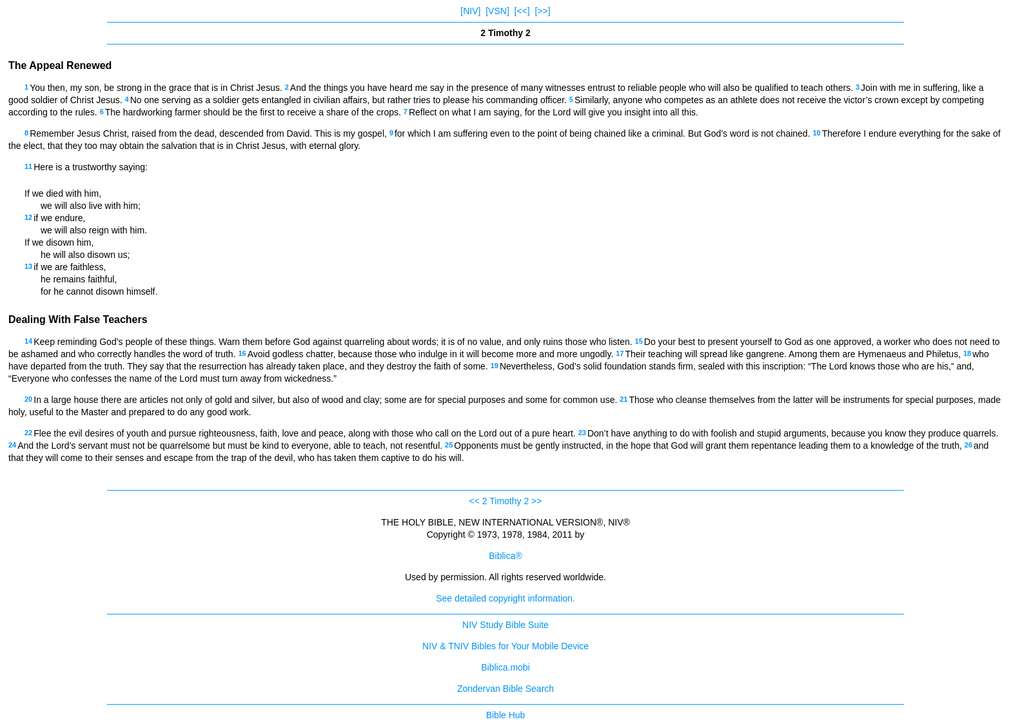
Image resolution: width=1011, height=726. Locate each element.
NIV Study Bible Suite (505, 625)
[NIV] (470, 11)
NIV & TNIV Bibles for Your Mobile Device (505, 646)
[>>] (543, 11)
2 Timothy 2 (505, 501)
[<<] (522, 11)
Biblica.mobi (505, 667)
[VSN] (497, 11)
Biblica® (505, 556)
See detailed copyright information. (505, 598)
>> (536, 501)
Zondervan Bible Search (505, 688)
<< (474, 501)
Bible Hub (505, 715)
